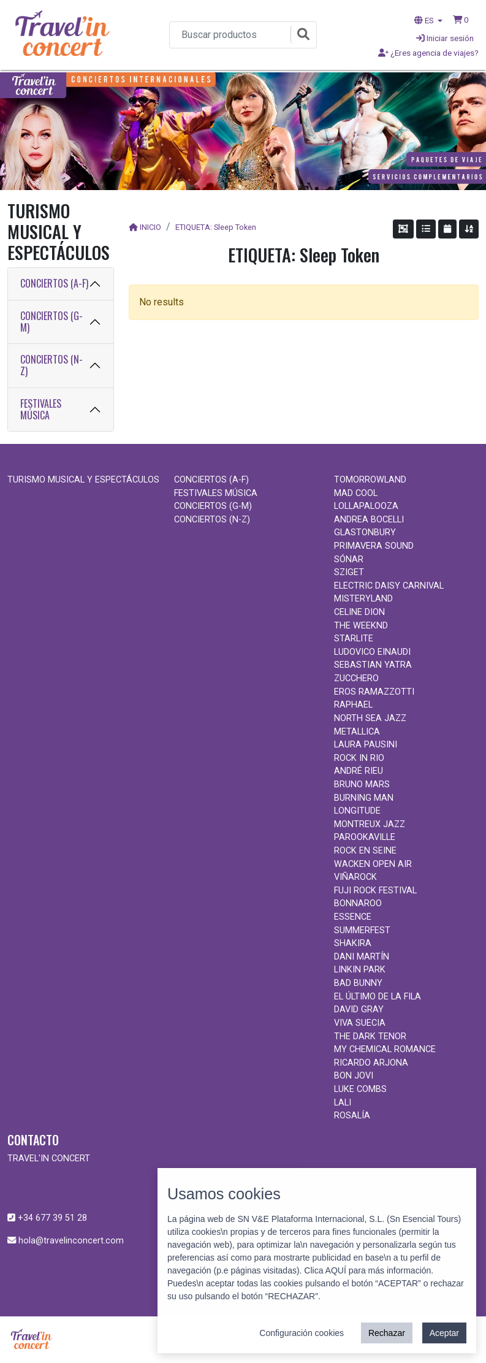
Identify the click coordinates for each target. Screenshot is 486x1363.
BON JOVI (353, 1076)
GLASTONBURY (365, 532)
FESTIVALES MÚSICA (40, 409)
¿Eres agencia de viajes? (428, 53)
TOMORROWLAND (370, 480)
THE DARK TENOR (370, 1036)
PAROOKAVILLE (364, 837)
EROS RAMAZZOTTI (374, 692)
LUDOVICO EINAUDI (372, 652)
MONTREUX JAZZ (369, 824)
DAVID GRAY (359, 1009)
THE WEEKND (361, 625)
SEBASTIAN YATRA (373, 665)
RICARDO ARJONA (371, 1063)
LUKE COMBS (360, 1089)
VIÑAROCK (355, 877)
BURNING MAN (363, 798)
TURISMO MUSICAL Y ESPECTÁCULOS (83, 480)
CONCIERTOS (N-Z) (51, 365)
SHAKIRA (352, 943)
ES (425, 20)
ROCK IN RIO (359, 758)
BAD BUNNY (358, 983)
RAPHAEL (353, 705)
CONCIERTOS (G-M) (51, 321)
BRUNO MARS (362, 784)
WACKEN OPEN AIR (373, 864)
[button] (461, 20)
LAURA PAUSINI (365, 744)
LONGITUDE (357, 811)
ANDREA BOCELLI (369, 519)
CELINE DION (359, 612)
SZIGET (349, 572)
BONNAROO (358, 903)
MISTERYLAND (363, 599)
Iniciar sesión (445, 38)
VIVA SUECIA (359, 1023)
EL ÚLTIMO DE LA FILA (377, 996)
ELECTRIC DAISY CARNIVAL (389, 586)
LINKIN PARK (359, 969)
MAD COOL (356, 493)
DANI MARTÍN (361, 957)
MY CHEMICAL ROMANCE (385, 1049)
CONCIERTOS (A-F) (54, 283)
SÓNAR (348, 559)
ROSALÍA (352, 1115)
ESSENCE (352, 917)
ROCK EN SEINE (365, 851)
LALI (342, 1103)
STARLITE (353, 638)
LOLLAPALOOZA (366, 506)
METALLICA (357, 732)
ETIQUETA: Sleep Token (215, 227)
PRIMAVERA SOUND (374, 546)
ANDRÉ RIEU (358, 771)
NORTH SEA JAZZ (370, 718)
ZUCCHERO (356, 678)
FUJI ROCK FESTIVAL (375, 890)
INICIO (150, 227)
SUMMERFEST (362, 930)
